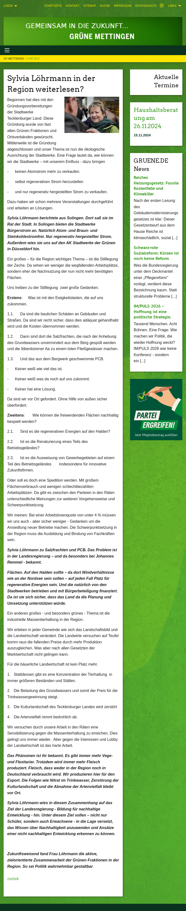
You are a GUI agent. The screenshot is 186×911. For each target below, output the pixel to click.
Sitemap (89, 5)
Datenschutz (146, 5)
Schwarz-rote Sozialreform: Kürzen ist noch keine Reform (156, 253)
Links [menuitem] (172, 5)
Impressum (123, 5)
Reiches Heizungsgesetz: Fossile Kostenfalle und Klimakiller (156, 186)
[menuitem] (53, 6)
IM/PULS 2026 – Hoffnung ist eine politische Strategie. (152, 311)
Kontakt (72, 5)
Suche (105, 5)
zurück (13, 879)
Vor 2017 (33, 58)
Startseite (53, 5)
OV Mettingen (14, 58)
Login (8, 5)
